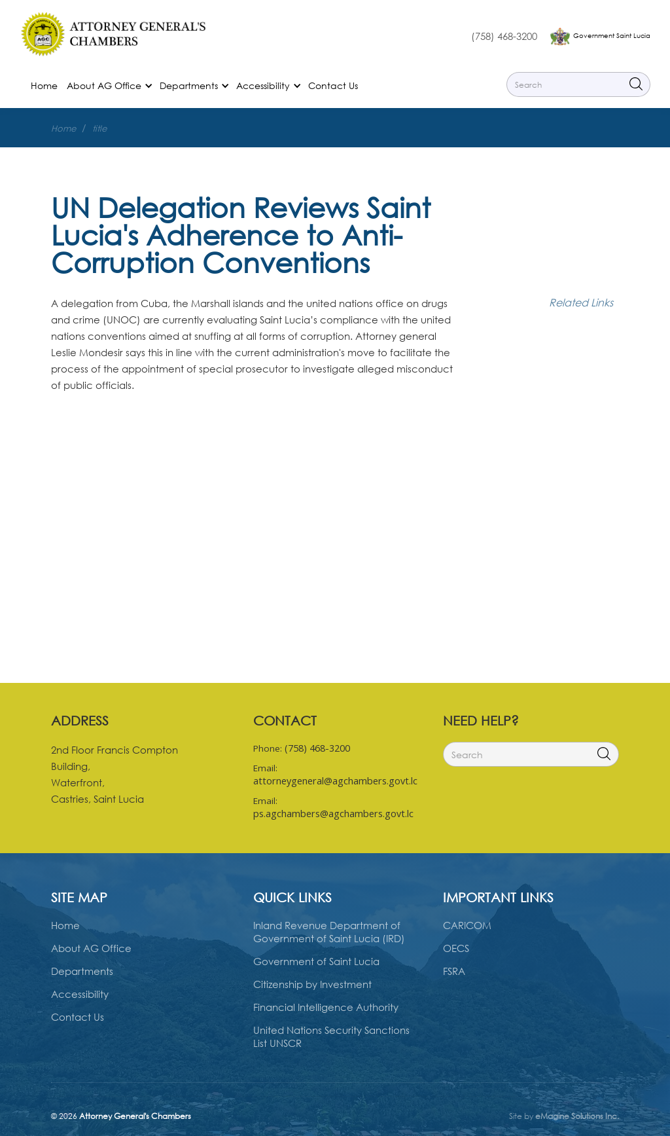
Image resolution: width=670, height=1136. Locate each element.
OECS (456, 948)
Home (44, 85)
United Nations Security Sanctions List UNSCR (331, 1036)
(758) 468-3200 (504, 36)
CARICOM (467, 925)
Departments (82, 971)
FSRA (454, 971)
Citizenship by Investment (312, 984)
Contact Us (333, 85)
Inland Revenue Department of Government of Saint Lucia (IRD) (329, 932)
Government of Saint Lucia (316, 961)
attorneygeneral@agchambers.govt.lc (335, 781)
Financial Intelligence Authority (325, 1007)
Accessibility (80, 993)
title (99, 129)
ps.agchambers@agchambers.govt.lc (333, 813)
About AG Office (91, 948)
